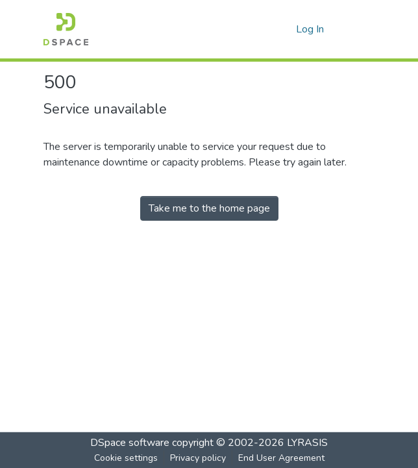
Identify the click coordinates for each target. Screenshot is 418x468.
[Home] (65, 29)
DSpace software (129, 443)
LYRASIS (307, 443)
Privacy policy (198, 458)
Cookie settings (126, 458)
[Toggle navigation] (356, 29)
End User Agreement (281, 458)
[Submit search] (265, 29)
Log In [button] (310, 29)
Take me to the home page (209, 208)
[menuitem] (284, 29)
